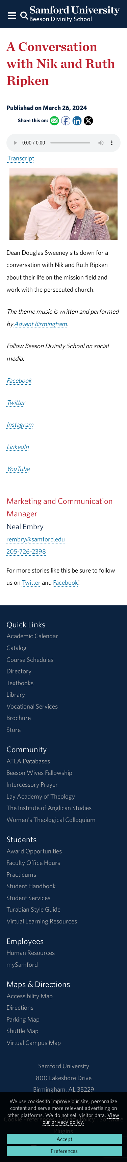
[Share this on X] (88, 120)
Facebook (65, 582)
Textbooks (19, 683)
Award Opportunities (34, 851)
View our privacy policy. (81, 1118)
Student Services (28, 898)
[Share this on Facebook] (65, 120)
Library (15, 694)
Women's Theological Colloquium (51, 819)
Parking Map (23, 1019)
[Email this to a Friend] (54, 120)
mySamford (22, 964)
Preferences (64, 1150)
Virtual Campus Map (33, 1042)
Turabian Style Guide (33, 909)
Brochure (18, 718)
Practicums (21, 874)
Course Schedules (29, 659)
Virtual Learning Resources (41, 921)
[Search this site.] (24, 15)
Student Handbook (31, 886)
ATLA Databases (28, 761)
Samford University (63, 1066)
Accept (64, 1139)
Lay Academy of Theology (40, 796)
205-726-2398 (26, 551)
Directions (19, 1007)
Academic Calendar (32, 636)
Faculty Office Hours (33, 862)
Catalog (16, 648)
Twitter (31, 582)
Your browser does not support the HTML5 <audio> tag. (63, 143)
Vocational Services (32, 706)
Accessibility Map (29, 996)
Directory (18, 671)
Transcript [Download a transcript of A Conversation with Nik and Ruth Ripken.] (20, 158)
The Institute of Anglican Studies (49, 808)
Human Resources (30, 952)
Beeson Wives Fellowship (39, 772)
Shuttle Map (22, 1031)
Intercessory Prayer (32, 784)
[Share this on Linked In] (76, 120)
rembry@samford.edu (35, 539)
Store (13, 729)
